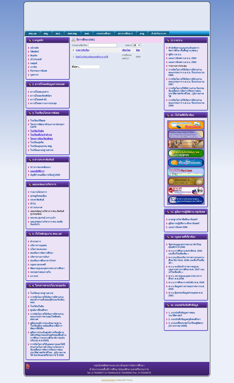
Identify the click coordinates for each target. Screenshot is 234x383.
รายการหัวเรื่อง (82, 50)
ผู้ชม (138, 50)
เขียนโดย (126, 50)
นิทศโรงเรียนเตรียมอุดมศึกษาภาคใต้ (92, 57)
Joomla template (108, 380)
